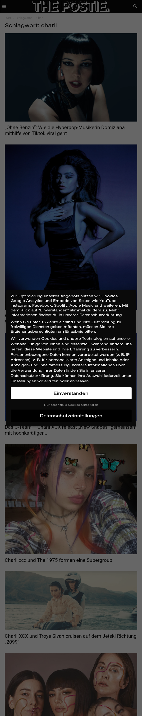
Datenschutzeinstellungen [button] (71, 416)
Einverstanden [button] (71, 393)
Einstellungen (23, 381)
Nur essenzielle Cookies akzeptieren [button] (71, 404)
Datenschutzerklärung (32, 375)
